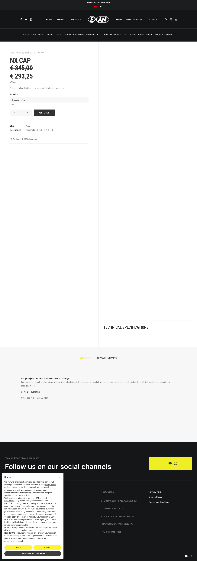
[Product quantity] (21, 113)
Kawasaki (90, 35)
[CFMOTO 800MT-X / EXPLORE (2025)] (122, 501)
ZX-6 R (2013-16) (30, 53)
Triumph (159, 35)
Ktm (106, 35)
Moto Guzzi (115, 35)
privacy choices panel (13, 541)
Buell (40, 35)
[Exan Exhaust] (98, 19)
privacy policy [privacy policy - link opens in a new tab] (50, 485)
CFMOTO (49, 35)
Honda (68, 35)
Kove (99, 35)
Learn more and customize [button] (33, 553)
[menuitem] (95, 6)
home (49, 19)
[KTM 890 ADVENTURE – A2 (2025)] (122, 516)
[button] (21, 19)
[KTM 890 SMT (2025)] (122, 532)
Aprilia (26, 35)
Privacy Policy (155, 492)
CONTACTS (75, 19)
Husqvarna (78, 35)
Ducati (59, 35)
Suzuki (149, 35)
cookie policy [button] (23, 495)
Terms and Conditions (159, 502)
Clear (12, 105)
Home (12, 53)
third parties (9, 501)
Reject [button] (18, 547)
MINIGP (141, 35)
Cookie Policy (155, 497)
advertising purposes (45, 509)
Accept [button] (47, 547)
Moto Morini (130, 35)
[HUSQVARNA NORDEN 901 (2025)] (122, 524)
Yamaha (168, 35)
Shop (154, 19)
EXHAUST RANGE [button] (135, 19)
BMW (33, 35)
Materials (14, 94)
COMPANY (61, 19)
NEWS (119, 19)
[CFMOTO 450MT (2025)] (122, 508)
